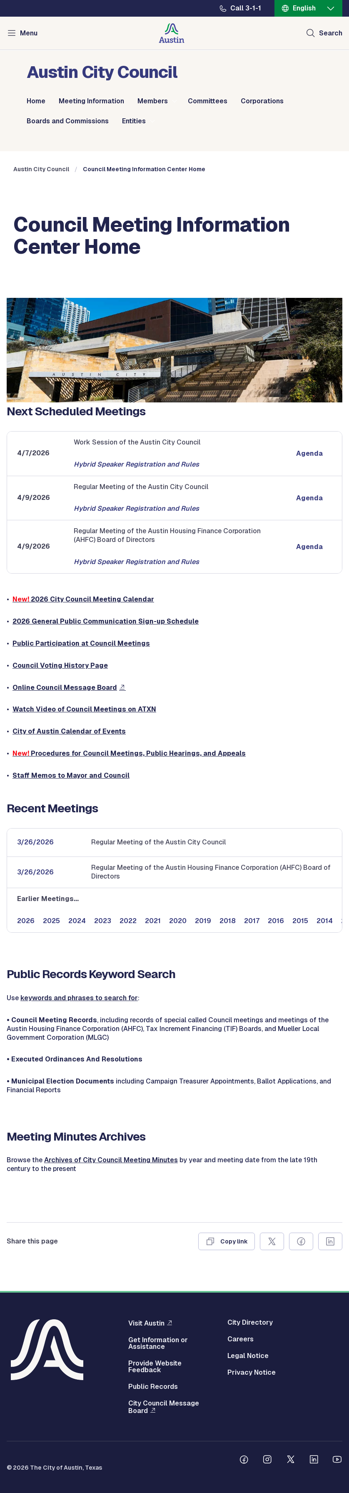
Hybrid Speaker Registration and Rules (136, 464)
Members (152, 101)
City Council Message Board (163, 1407)
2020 (178, 920)
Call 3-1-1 (245, 8)
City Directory (250, 1322)
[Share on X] (272, 1241)
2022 (128, 920)
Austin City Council (41, 169)
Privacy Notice (251, 1372)
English (304, 8)
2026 (26, 920)
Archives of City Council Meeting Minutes (111, 1160)
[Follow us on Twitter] (291, 1460)
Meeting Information (91, 101)
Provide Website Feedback (155, 1366)
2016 (276, 920)
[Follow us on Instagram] (267, 1460)
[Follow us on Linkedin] (314, 1460)
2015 (300, 920)
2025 (51, 920)
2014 (325, 920)
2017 (251, 920)
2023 (102, 920)
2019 (203, 920)
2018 (227, 920)
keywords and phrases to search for (79, 998)
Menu (28, 33)
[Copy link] (226, 1241)
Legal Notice (248, 1356)
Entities (134, 121)
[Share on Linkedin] (330, 1241)
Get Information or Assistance (158, 1343)
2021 (153, 920)
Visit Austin (146, 1323)
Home (36, 101)
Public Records (153, 1386)
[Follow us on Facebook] (244, 1460)
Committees (207, 101)
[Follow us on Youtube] (337, 1460)
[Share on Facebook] (301, 1241)
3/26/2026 (35, 842)
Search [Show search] (330, 33)
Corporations (262, 101)
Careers (240, 1339)
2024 (77, 920)
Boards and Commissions (68, 121)
